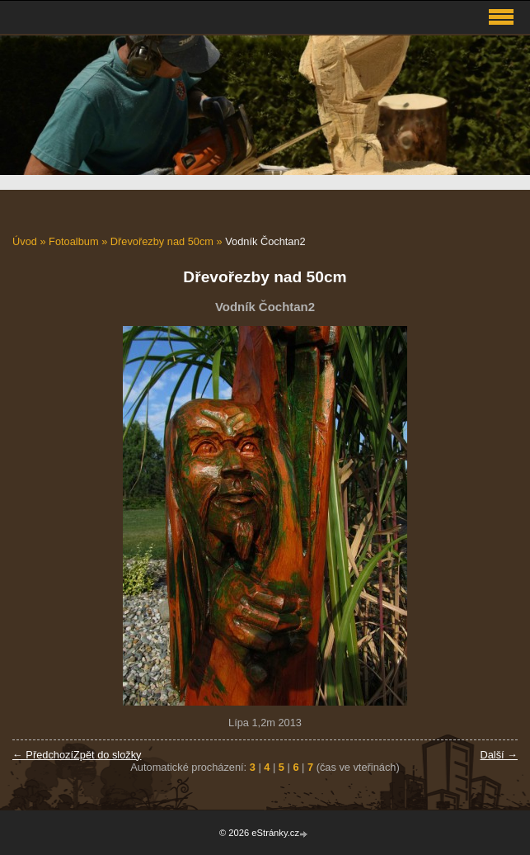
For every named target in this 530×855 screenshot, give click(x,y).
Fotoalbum (73, 241)
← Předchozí (42, 755)
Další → (499, 755)
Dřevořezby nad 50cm (161, 241)
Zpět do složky (107, 755)
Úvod (24, 241)
